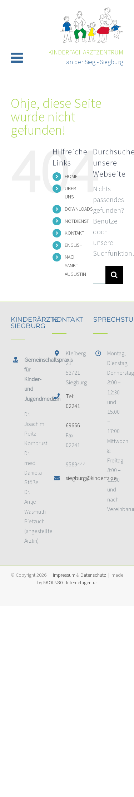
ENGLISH (74, 245)
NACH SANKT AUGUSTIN (75, 265)
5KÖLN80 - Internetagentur (70, 582)
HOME (71, 176)
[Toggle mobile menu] (18, 57)
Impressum (64, 575)
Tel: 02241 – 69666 (73, 411)
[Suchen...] (99, 275)
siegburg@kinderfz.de (74, 477)
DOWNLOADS (79, 209)
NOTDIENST (77, 221)
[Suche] (114, 275)
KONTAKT (74, 233)
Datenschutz (93, 575)
